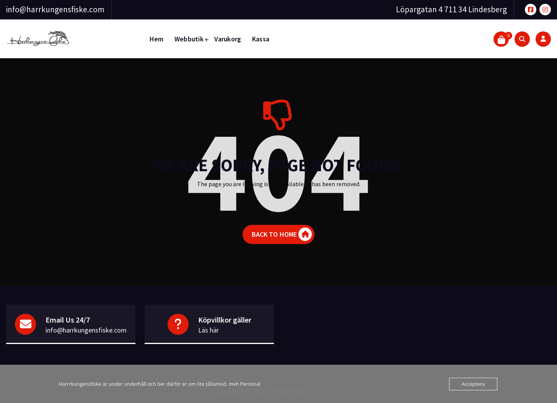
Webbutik (189, 38)
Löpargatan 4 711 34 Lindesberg (451, 9)
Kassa (261, 38)
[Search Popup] (522, 39)
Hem (157, 38)
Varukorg (227, 38)
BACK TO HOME (282, 234)
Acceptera (473, 383)
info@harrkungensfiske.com (55, 9)
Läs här (208, 330)
